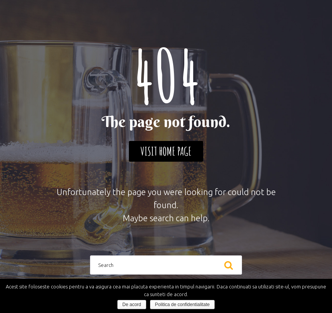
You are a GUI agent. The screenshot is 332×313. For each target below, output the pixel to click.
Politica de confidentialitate (182, 304)
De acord (131, 304)
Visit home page (166, 151)
